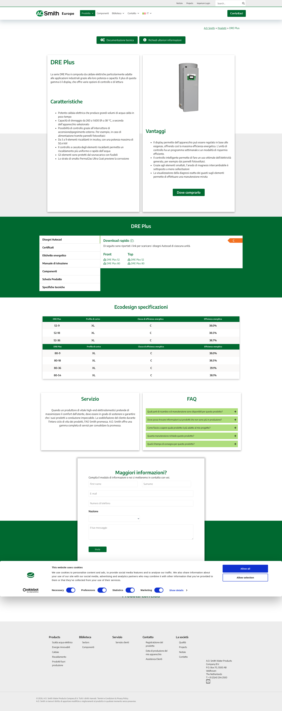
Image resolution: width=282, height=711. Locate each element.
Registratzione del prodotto (154, 644)
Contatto (133, 13)
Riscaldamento (59, 656)
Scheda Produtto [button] (52, 279)
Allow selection (245, 692)
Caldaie (55, 652)
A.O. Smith (208, 28)
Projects (183, 647)
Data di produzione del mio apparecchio (156, 652)
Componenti (103, 13)
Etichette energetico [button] (54, 255)
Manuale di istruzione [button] (55, 263)
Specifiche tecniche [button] (53, 287)
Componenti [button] (49, 271)
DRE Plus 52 (111, 259)
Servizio (117, 637)
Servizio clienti (122, 642)
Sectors (85, 642)
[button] (192, 413)
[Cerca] (244, 3)
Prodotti (221, 28)
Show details (176, 704)
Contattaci (236, 13)
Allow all (245, 683)
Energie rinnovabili (61, 647)
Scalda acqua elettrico (62, 642)
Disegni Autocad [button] (52, 239)
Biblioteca (118, 13)
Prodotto (88, 13)
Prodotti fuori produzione (58, 663)
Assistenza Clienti (154, 659)
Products (54, 637)
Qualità (182, 642)
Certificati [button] (48, 247)
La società (182, 637)
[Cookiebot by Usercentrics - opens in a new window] (31, 704)
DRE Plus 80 (112, 263)
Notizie (182, 652)
